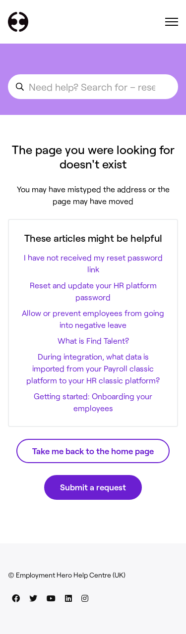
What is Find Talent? (93, 340)
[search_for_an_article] (93, 86)
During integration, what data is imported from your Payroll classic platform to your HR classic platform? (93, 368)
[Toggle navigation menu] (171, 21)
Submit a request (93, 487)
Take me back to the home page (93, 451)
